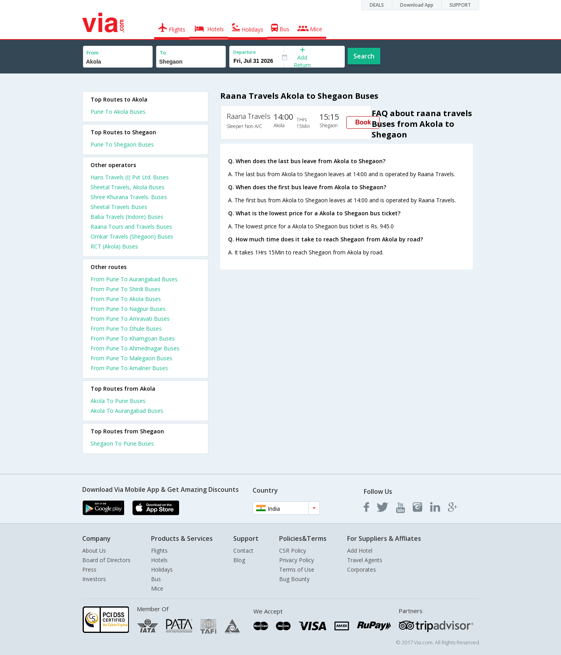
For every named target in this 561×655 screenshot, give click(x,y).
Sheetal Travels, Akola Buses (127, 187)
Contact (243, 550)
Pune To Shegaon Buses (122, 144)
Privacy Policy (296, 560)
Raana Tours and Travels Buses (131, 226)
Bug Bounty (294, 579)
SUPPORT (460, 5)
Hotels (159, 560)
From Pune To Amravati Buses (130, 318)
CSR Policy (292, 550)
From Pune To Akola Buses (126, 299)
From (92, 52)
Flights (159, 550)
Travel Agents (364, 560)
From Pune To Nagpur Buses (128, 308)
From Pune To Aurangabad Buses (134, 279)
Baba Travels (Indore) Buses (127, 216)
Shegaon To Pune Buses (122, 443)
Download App (416, 5)
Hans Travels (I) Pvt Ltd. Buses (130, 177)
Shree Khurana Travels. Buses (129, 197)
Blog (239, 560)
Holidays (162, 569)
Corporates (361, 569)
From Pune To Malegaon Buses (131, 358)
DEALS (377, 5)
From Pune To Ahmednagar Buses (135, 348)
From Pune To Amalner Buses (129, 368)
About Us (94, 550)
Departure (244, 52)
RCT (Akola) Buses (114, 246)
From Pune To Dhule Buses (126, 328)
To (163, 52)
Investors (94, 579)
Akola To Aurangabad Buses (127, 410)
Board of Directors (106, 560)
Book (363, 122)
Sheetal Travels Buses (119, 207)
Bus (156, 579)
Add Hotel (359, 550)
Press (89, 569)
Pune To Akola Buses (118, 111)
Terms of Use (296, 569)
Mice (157, 588)
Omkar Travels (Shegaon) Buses (132, 236)
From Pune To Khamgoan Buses (133, 338)
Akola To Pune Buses (118, 401)
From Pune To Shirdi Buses (126, 289)
